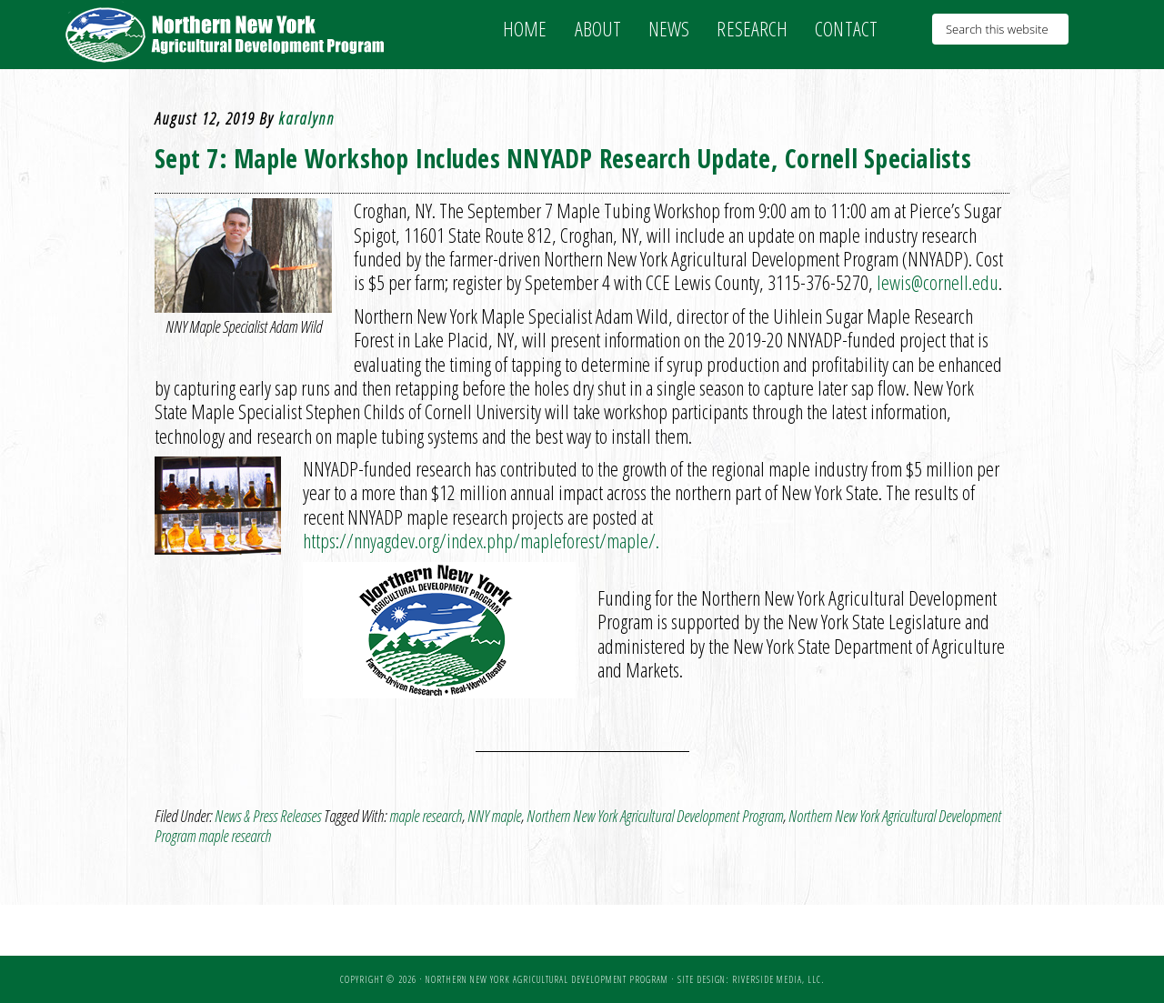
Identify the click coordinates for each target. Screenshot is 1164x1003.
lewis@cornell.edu (937, 282)
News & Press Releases (268, 816)
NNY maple (494, 816)
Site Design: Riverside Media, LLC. (750, 979)
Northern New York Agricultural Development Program (655, 816)
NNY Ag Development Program (227, 34)
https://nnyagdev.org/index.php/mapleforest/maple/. (484, 540)
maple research (425, 816)
